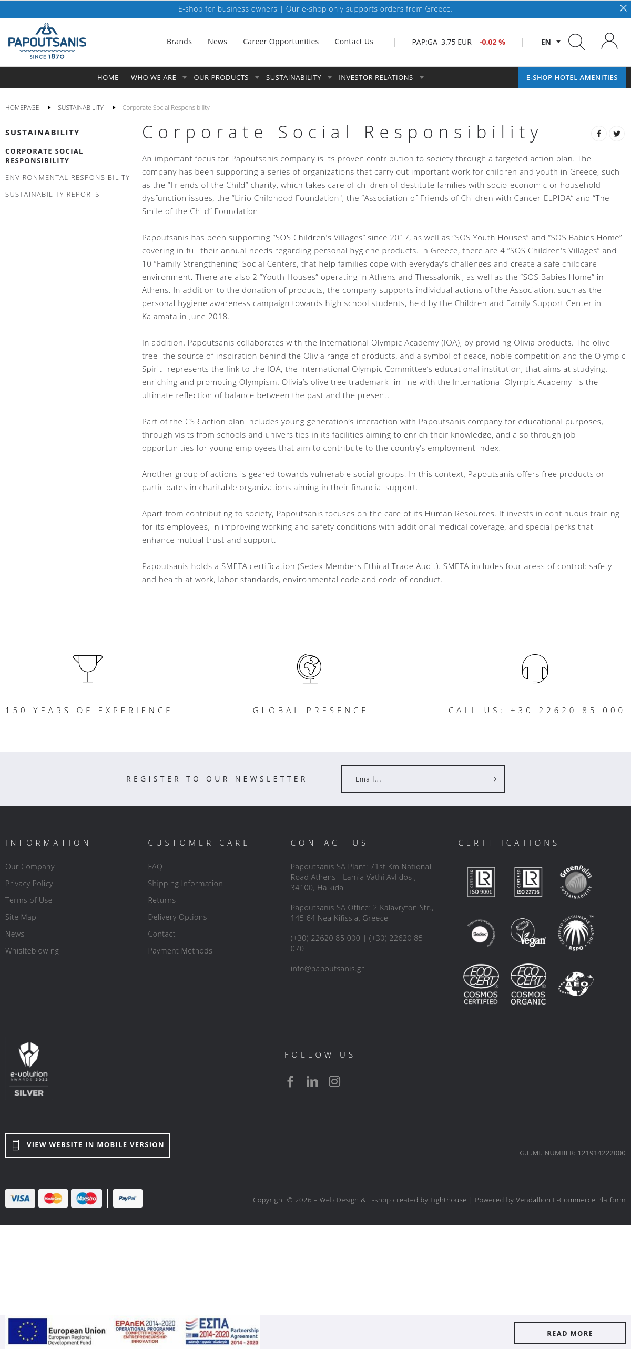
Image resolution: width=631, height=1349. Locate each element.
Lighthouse (448, 1199)
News (15, 934)
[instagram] (334, 1081)
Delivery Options (177, 917)
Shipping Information (185, 883)
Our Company (30, 866)
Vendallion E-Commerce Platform (571, 1199)
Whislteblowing (32, 951)
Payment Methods (180, 951)
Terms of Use (29, 900)
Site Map (20, 917)
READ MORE (570, 1333)
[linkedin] (312, 1081)
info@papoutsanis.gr (327, 968)
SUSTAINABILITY (42, 132)
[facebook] (290, 1081)
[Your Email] (415, 779)
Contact (162, 934)
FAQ (155, 866)
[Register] (492, 779)
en (546, 42)
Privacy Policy (29, 883)
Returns (162, 900)
